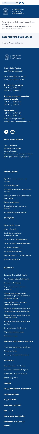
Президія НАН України (12, 225)
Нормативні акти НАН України (15, 366)
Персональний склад (22, 26)
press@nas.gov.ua (17, 118)
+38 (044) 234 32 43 (17, 76)
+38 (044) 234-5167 (12, 104)
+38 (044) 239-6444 (12, 87)
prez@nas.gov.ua (17, 79)
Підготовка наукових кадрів (14, 332)
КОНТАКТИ (8, 411)
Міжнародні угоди (10, 351)
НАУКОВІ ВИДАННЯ (11, 394)
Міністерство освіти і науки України (16, 157)
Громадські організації (12, 259)
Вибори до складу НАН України (15, 374)
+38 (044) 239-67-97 (12, 113)
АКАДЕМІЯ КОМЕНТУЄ (12, 405)
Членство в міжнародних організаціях (17, 347)
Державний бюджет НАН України (16, 370)
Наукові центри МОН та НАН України (17, 255)
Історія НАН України (11, 185)
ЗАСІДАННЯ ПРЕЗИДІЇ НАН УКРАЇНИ (17, 389)
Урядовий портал (10, 151)
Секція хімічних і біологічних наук (15, 239)
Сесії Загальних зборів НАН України (16, 279)
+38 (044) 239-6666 (12, 90)
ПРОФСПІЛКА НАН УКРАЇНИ (14, 416)
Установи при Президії (12, 247)
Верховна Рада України (12, 148)
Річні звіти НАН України (12, 283)
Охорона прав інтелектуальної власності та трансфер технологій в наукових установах (17, 295)
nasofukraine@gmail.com (20, 121)
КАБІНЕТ (7, 426)
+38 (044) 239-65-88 (12, 116)
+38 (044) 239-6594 (12, 102)
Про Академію (7, 26)
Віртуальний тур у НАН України (15, 212)
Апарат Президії (10, 229)
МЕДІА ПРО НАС (10, 400)
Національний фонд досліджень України (18, 154)
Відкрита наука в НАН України (15, 328)
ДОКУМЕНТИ (9, 360)
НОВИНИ (7, 383)
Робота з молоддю (11, 336)
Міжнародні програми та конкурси (16, 355)
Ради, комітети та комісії (13, 251)
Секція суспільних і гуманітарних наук (17, 243)
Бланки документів (11, 378)
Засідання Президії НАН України (15, 275)
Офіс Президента (10, 145)
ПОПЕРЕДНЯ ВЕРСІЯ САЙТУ (14, 422)
